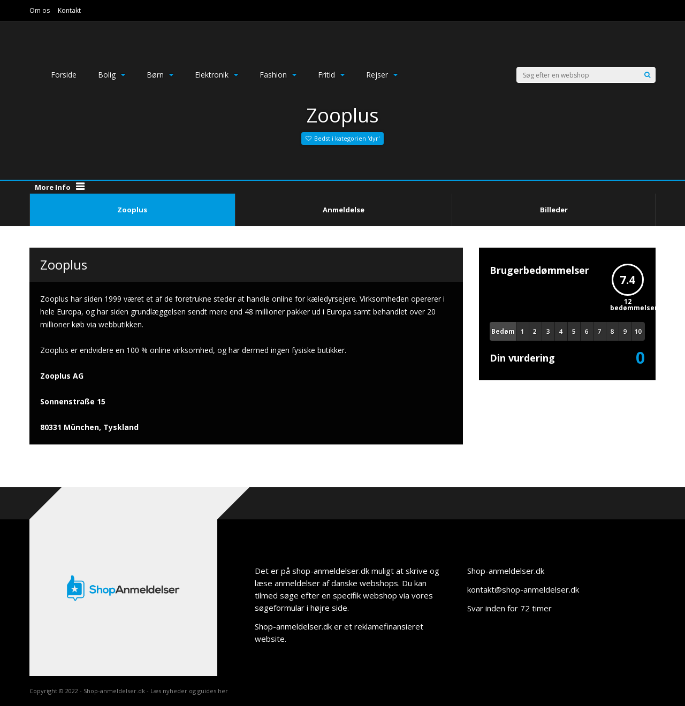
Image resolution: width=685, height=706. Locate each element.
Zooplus (132, 209)
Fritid (331, 75)
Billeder (554, 209)
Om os (39, 10)
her (223, 691)
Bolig (111, 75)
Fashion (278, 75)
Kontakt (69, 10)
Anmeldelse (343, 209)
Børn (160, 75)
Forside (64, 75)
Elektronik (216, 75)
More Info (53, 187)
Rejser (382, 75)
